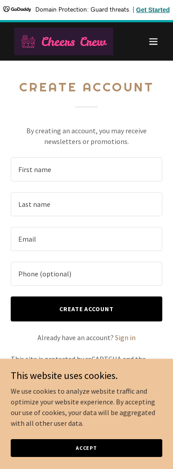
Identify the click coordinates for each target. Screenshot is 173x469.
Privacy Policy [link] (55, 369)
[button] (153, 41)
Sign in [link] (125, 337)
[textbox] (86, 169)
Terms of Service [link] (115, 369)
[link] (63, 41)
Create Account (86, 309)
